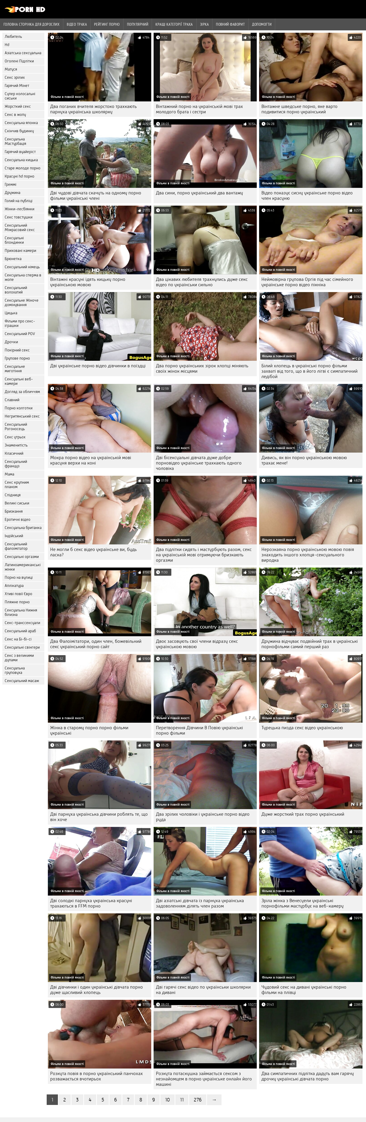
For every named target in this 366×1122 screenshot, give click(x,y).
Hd (7, 45)
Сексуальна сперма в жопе (23, 277)
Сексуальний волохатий (16, 290)
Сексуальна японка (21, 123)
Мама (9, 474)
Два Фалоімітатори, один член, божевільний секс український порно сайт (95, 644)
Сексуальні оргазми (22, 556)
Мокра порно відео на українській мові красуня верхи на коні (90, 460)
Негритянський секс (22, 416)
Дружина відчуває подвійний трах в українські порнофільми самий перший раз (309, 644)
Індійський (14, 536)
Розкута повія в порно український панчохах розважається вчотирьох (96, 1076)
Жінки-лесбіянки (19, 209)
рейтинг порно (107, 24)
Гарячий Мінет (17, 85)
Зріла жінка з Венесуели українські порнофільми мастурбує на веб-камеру (302, 903)
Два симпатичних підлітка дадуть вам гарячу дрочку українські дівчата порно (307, 1076)
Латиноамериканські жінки (23, 567)
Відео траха (77, 24)
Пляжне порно (17, 602)
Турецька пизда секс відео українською (302, 727)
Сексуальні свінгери (22, 647)
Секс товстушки (18, 217)
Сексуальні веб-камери (19, 381)
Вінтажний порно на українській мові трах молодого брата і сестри (199, 109)
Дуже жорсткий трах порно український (302, 814)
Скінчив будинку (19, 131)
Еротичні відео (17, 519)
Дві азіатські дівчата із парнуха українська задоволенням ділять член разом (200, 903)
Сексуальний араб (20, 631)
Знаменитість (16, 445)
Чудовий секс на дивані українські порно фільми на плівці (303, 989)
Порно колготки (18, 408)
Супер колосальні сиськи (20, 96)
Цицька (11, 313)
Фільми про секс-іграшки (20, 323)
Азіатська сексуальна (23, 53)
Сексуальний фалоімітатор (16, 546)
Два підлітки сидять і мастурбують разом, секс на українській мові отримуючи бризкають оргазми (204, 555)
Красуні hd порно (19, 176)
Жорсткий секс (18, 106)
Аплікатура (14, 585)
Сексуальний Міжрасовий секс (20, 227)
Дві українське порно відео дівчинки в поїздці (98, 365)
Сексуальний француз (16, 463)
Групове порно (17, 358)
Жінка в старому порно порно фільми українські (89, 730)
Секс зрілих (15, 77)
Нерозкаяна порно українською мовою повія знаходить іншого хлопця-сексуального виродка (307, 555)
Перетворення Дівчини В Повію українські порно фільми (199, 730)
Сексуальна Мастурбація (15, 141)
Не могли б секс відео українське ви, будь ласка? (93, 552)
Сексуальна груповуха (15, 670)
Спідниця (13, 495)
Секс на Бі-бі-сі (18, 639)
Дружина (12, 192)
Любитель (13, 36)
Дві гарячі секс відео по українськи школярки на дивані (203, 989)
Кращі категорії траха (174, 24)
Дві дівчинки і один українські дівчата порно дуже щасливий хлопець (96, 989)
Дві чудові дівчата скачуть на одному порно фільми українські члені (95, 195)
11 (182, 1100)
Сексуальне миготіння (15, 368)
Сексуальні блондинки (14, 240)
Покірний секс (17, 350)
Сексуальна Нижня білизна (21, 612)
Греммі (10, 184)
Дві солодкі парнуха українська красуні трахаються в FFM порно (91, 903)
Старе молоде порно (22, 168)
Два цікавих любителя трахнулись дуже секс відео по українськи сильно (202, 282)
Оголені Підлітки (19, 61)
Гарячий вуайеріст (20, 152)
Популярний (137, 24)
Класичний (14, 453)
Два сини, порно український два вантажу (199, 193)
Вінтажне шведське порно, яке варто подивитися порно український (299, 109)
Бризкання (14, 511)
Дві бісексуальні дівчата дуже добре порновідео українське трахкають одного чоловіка (199, 463)
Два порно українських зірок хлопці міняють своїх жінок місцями (202, 368)
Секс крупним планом (17, 484)
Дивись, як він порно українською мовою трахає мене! (304, 460)
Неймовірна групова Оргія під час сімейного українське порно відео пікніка (307, 282)
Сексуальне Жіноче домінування (22, 302)
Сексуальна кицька (21, 160)
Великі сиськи (17, 503)
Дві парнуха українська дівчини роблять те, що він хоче (99, 816)
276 (198, 1100)
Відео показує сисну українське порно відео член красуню (307, 195)
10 (167, 1100)
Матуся (11, 69)
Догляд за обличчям (22, 391)
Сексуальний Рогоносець (16, 426)
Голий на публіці (18, 201)
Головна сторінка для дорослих (32, 24)
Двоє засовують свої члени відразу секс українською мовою (197, 644)
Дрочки (11, 342)
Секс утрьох (15, 437)
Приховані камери (20, 250)
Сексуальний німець (22, 267)
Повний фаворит (230, 24)
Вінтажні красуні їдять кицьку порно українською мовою (87, 282)
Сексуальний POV (20, 334)
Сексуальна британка (23, 527)
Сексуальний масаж (22, 681)
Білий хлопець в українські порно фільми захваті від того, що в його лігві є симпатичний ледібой (309, 371)
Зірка (204, 24)
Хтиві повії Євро (18, 594)
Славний (12, 400)
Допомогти (261, 24)
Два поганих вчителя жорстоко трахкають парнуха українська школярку (93, 109)
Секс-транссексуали (22, 623)
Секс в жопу (15, 114)
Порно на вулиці (19, 577)
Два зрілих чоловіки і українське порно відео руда (203, 816)
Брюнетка (13, 259)
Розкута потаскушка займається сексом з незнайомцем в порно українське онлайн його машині (204, 1079)
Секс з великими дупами (19, 657)
